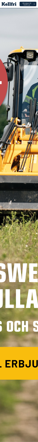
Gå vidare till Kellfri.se (28, 4)
